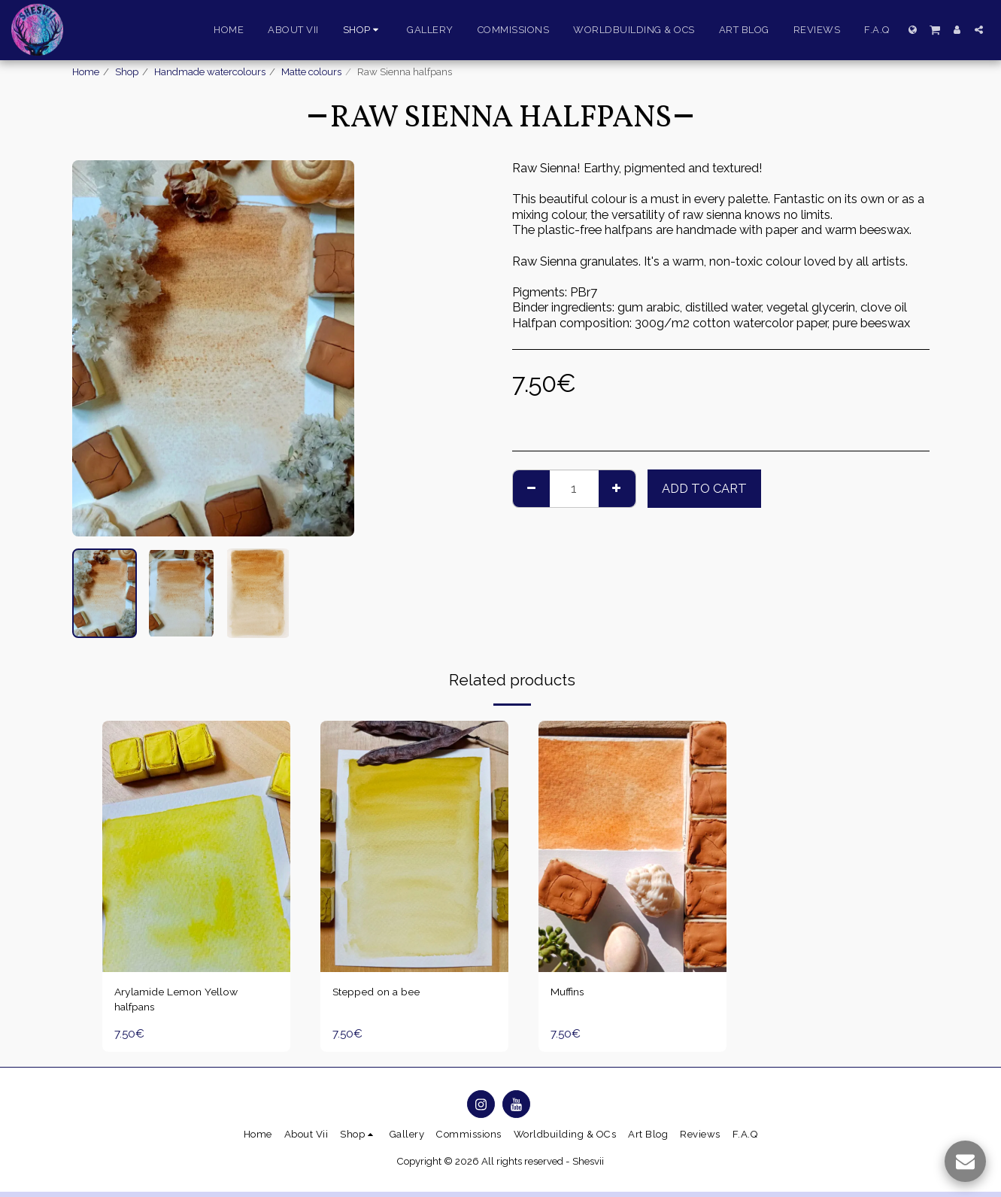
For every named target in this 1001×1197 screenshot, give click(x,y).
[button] (934, 29)
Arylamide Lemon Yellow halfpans (183, 1002)
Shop (126, 71)
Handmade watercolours (209, 71)
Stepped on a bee (382, 993)
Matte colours (311, 71)
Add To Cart (704, 488)
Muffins (570, 993)
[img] (196, 846)
